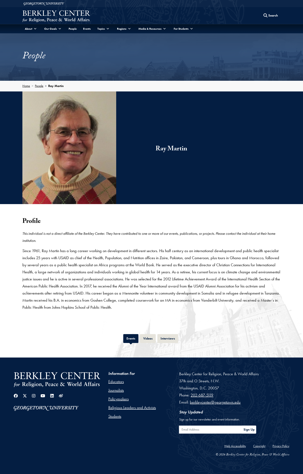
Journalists (116, 390)
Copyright (259, 446)
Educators (116, 381)
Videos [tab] (149, 338)
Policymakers (118, 399)
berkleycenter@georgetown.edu (215, 402)
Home (26, 86)
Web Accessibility (235, 446)
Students (114, 416)
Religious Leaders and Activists (132, 407)
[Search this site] (271, 15)
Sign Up (249, 429)
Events (87, 28)
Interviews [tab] (169, 338)
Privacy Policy (281, 446)
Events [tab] (132, 338)
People (73, 28)
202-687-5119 (202, 395)
